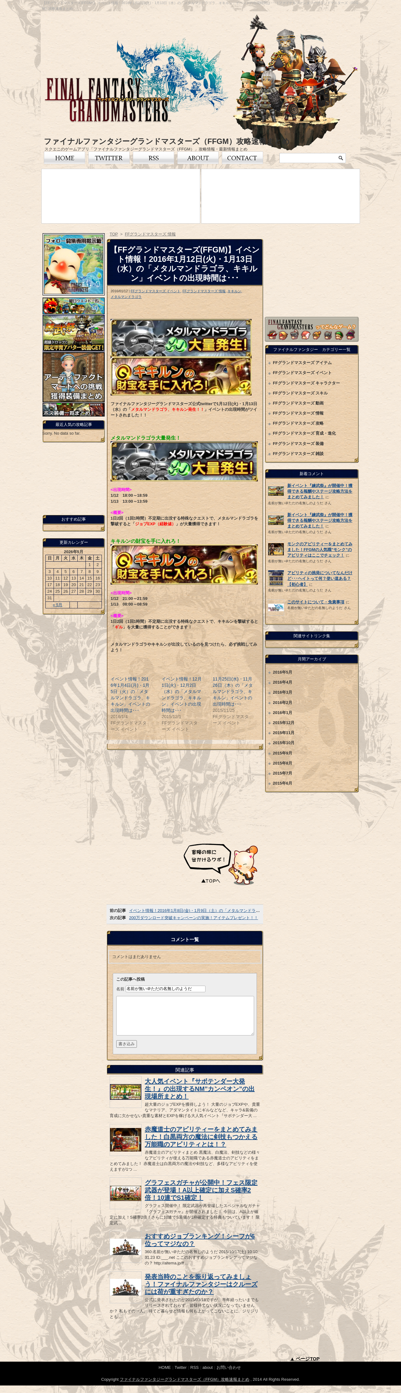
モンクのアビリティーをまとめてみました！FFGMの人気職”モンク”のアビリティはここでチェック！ (319, 550)
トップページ (64, 157)
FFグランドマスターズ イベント (156, 291)
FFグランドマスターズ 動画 (298, 403)
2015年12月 (283, 722)
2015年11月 (283, 732)
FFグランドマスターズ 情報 (204, 291)
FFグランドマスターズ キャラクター (306, 383)
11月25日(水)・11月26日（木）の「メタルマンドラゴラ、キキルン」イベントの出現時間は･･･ (233, 691)
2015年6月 (282, 783)
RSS (153, 157)
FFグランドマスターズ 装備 (298, 443)
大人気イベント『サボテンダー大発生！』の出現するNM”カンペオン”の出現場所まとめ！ (200, 1096)
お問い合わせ (242, 157)
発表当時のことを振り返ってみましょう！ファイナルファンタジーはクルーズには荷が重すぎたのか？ (201, 1292)
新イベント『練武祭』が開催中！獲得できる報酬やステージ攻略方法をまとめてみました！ (319, 491)
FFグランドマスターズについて (198, 157)
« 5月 (57, 604)
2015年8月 (282, 763)
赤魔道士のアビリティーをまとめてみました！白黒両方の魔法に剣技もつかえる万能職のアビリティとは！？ (201, 1144)
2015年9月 (282, 753)
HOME (165, 1375)
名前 (120, 988)
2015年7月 (282, 773)
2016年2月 (282, 702)
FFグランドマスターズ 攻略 (298, 423)
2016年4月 (282, 682)
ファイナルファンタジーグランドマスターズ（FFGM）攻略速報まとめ (167, 141)
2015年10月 (283, 742)
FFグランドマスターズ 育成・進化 (304, 433)
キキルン (234, 291)
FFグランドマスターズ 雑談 (298, 453)
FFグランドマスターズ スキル (300, 393)
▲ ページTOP (305, 1366)
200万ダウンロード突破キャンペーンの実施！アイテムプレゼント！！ (193, 917)
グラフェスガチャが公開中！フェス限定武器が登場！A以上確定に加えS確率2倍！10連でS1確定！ (201, 1198)
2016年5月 (282, 672)
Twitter (109, 157)
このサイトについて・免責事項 (315, 602)
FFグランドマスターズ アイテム (302, 362)
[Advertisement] (185, 795)
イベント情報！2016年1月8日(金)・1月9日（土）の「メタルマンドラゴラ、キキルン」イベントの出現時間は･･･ (232, 910)
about (207, 1375)
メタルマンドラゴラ (126, 297)
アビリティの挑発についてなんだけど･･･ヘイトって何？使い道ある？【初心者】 (319, 578)
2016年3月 (282, 692)
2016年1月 (282, 712)
